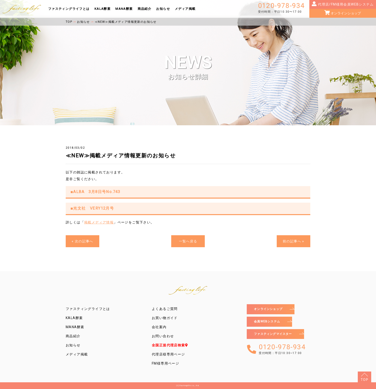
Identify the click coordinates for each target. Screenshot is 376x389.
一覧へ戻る (188, 241)
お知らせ (163, 9)
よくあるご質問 (165, 309)
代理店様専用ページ (168, 354)
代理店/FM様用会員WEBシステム (345, 4)
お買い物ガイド (165, 318)
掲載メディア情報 (99, 222)
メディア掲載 (185, 9)
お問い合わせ (163, 336)
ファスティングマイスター (276, 336)
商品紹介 (145, 9)
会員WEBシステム (269, 323)
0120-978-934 (281, 7)
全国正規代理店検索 (170, 345)
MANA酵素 (124, 9)
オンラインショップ (345, 13)
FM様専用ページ (165, 363)
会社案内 (159, 327)
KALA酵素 (102, 9)
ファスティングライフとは (69, 9)
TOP (364, 380)
